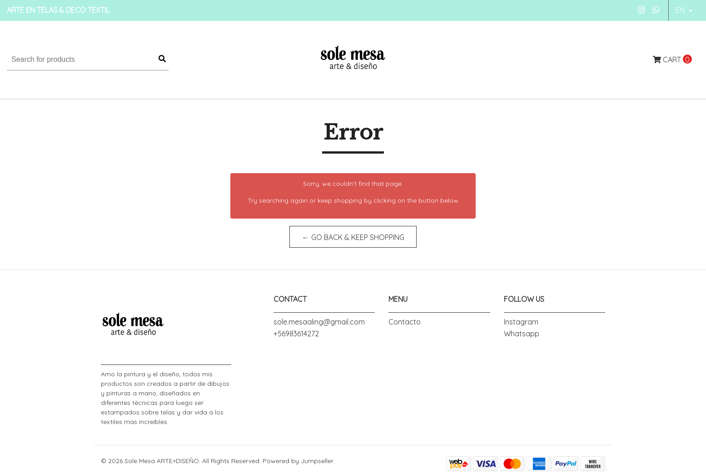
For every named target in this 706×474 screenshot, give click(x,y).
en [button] (681, 10)
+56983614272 (296, 333)
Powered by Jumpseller (298, 461)
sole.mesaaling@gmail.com (319, 321)
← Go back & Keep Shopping (353, 237)
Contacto (404, 321)
